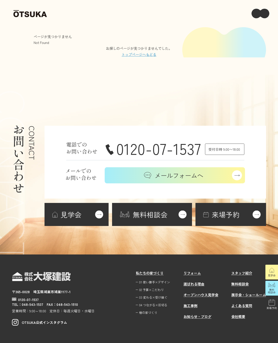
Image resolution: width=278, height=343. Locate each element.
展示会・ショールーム (248, 295)
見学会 (272, 275)
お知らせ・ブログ (197, 316)
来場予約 (271, 308)
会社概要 (238, 316)
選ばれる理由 (194, 284)
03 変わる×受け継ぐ (153, 297)
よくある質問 (241, 306)
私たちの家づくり (150, 273)
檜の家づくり (148, 312)
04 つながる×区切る (153, 305)
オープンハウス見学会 (201, 295)
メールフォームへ (173, 175)
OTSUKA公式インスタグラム (39, 322)
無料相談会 (272, 291)
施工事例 (190, 306)
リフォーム (192, 273)
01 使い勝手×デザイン (154, 282)
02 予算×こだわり (151, 289)
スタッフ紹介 (241, 273)
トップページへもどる (139, 54)
